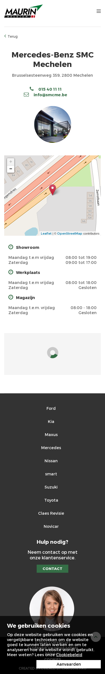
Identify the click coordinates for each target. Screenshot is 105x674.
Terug (11, 35)
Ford (51, 408)
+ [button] (10, 161)
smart (51, 473)
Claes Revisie (51, 513)
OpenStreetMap (69, 233)
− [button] (10, 169)
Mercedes (51, 447)
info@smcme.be (45, 94)
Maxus (51, 434)
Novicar (51, 526)
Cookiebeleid (69, 654)
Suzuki (51, 487)
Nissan (51, 460)
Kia (51, 421)
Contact (52, 568)
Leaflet (46, 233)
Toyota (51, 500)
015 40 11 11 (46, 89)
